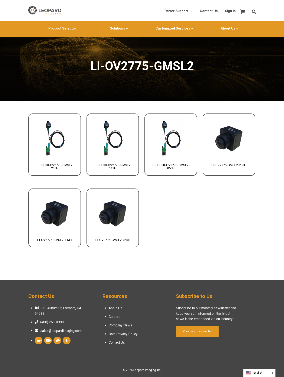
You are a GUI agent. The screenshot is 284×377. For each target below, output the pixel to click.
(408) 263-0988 (52, 322)
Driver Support (176, 11)
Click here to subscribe (197, 331)
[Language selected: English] (259, 373)
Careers (114, 317)
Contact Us (209, 11)
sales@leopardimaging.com (61, 331)
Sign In (230, 11)
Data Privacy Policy (123, 334)
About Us (228, 28)
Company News (120, 325)
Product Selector (62, 28)
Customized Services (173, 28)
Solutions (117, 28)
